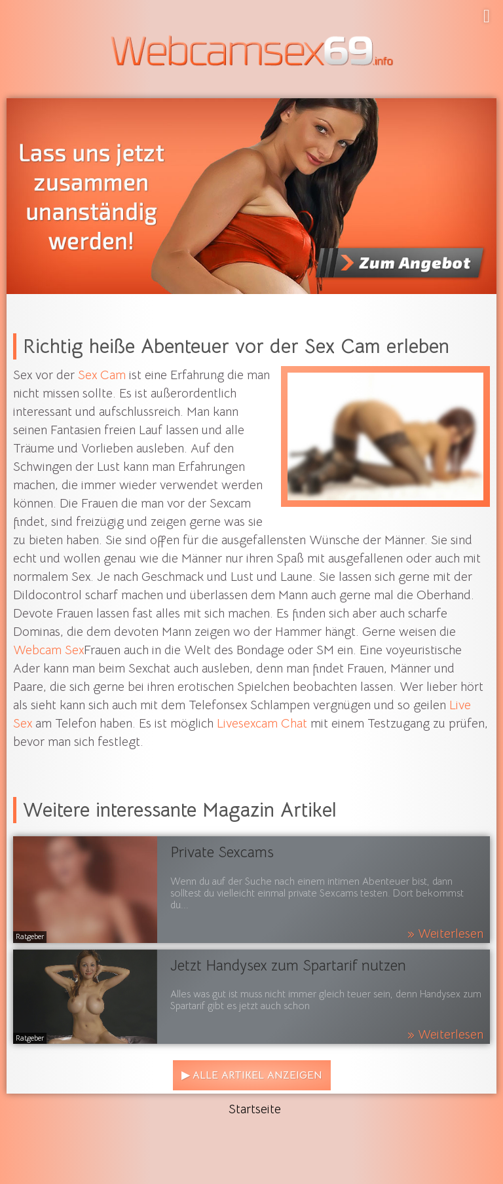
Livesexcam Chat (262, 723)
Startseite (255, 1109)
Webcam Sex (48, 650)
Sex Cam (102, 375)
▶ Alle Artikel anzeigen (251, 1075)
